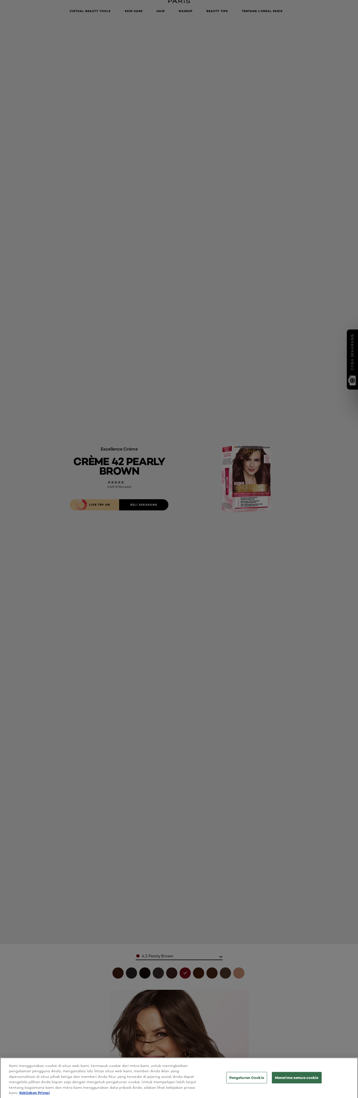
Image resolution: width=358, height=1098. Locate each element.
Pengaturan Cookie (246, 1082)
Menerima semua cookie (297, 1082)
